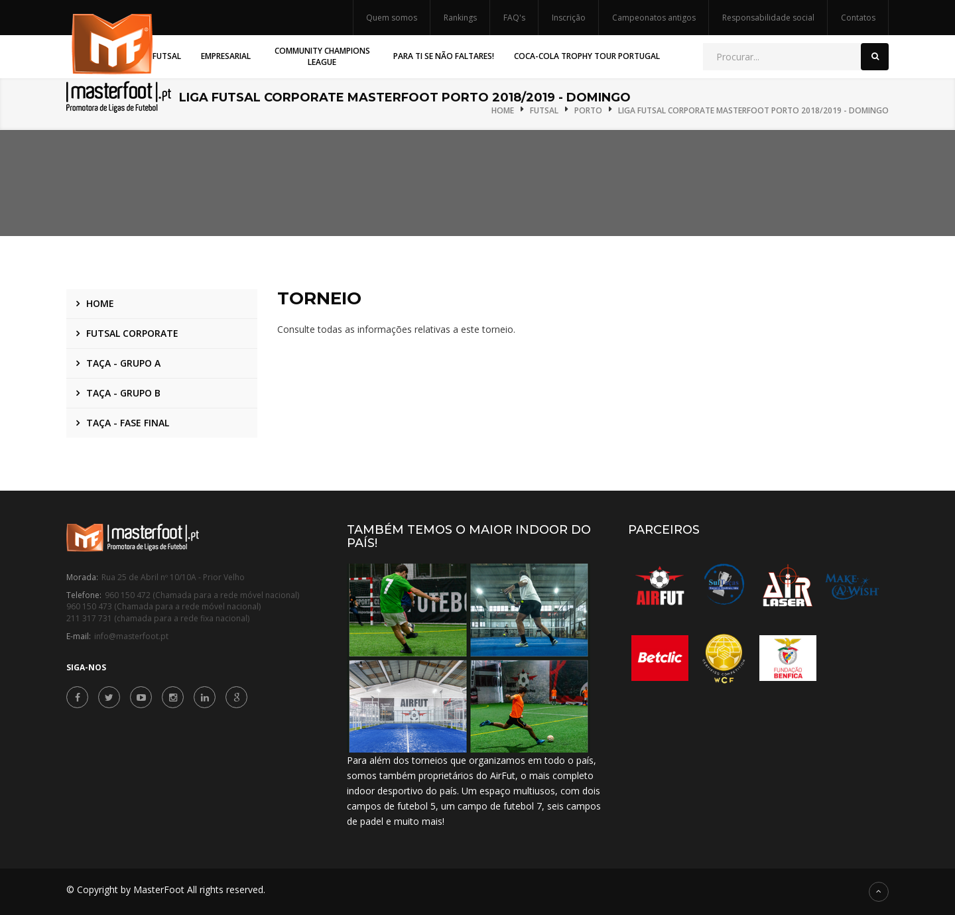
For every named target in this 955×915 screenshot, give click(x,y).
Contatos (858, 17)
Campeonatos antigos (654, 17)
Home (502, 110)
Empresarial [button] (226, 56)
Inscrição (569, 17)
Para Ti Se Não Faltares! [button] (443, 56)
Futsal (544, 110)
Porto (588, 110)
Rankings (460, 17)
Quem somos (391, 17)
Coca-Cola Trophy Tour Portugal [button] (587, 56)
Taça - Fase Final (127, 422)
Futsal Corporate (132, 333)
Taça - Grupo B (123, 393)
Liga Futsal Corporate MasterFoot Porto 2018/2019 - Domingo (753, 110)
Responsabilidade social (768, 17)
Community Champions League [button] (322, 56)
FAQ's (514, 17)
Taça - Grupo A (123, 363)
